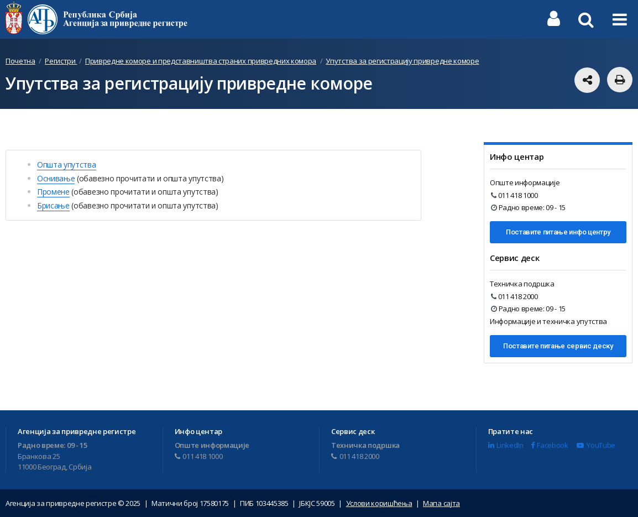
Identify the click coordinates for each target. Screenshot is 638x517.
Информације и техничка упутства (548, 321)
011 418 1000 (514, 195)
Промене (53, 191)
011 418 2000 (514, 296)
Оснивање (56, 178)
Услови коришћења (379, 503)
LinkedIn (506, 445)
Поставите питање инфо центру (558, 232)
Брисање (53, 205)
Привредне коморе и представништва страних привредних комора (200, 61)
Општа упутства (66, 164)
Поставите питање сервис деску (558, 346)
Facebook (549, 445)
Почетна (20, 61)
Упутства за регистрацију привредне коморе (402, 61)
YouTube (596, 445)
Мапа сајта (441, 503)
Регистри (61, 61)
